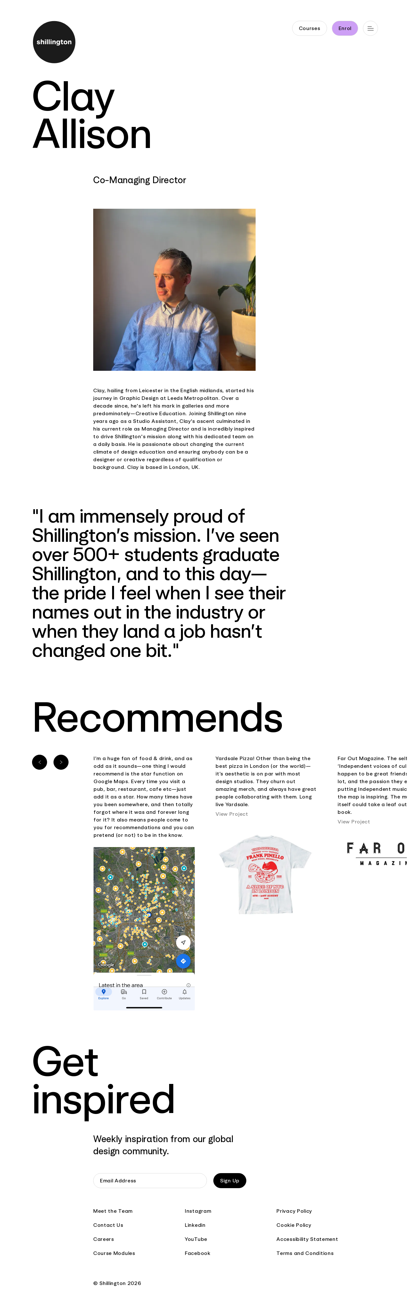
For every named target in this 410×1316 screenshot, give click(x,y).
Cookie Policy (293, 1225)
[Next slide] (61, 762)
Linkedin (195, 1225)
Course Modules (114, 1253)
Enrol (345, 28)
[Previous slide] (39, 762)
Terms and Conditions (304, 1253)
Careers (103, 1239)
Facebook (197, 1253)
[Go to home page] (52, 43)
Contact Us (108, 1225)
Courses (309, 28)
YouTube (196, 1239)
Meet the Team (113, 1211)
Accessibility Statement (307, 1239)
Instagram (198, 1211)
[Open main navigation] (370, 28)
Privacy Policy (294, 1211)
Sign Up (230, 1181)
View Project (232, 814)
